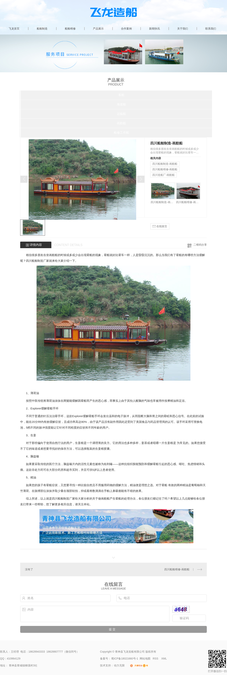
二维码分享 (200, 244)
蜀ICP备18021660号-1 (124, 658)
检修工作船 (121, 132)
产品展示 (98, 28)
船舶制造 (42, 28)
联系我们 (210, 28)
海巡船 (121, 104)
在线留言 (160, 226)
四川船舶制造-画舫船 (165, 163)
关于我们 (182, 28)
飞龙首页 (14, 28)
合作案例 (126, 28)
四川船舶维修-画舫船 (165, 169)
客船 (121, 95)
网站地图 (145, 658)
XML (164, 658)
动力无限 (119, 665)
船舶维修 (70, 28)
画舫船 (121, 123)
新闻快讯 (154, 28)
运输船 (121, 113)
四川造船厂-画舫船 (163, 174)
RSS (156, 658)
